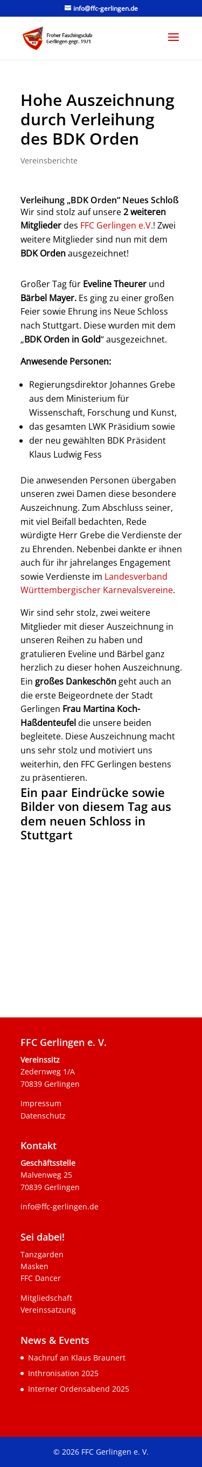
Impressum (40, 1103)
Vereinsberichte (49, 160)
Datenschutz (43, 1115)
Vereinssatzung (48, 1310)
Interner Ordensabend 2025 (78, 1389)
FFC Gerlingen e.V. (116, 225)
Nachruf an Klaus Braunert (77, 1357)
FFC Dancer (40, 1278)
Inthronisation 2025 (63, 1373)
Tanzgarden (42, 1254)
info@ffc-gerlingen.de (59, 1206)
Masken (34, 1266)
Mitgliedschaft (46, 1298)
